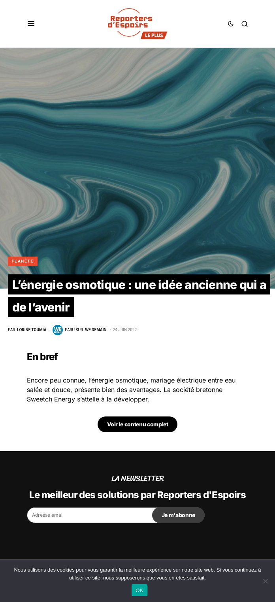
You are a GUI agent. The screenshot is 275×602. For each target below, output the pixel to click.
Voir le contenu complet (137, 424)
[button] (31, 23)
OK (139, 590)
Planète (23, 261)
